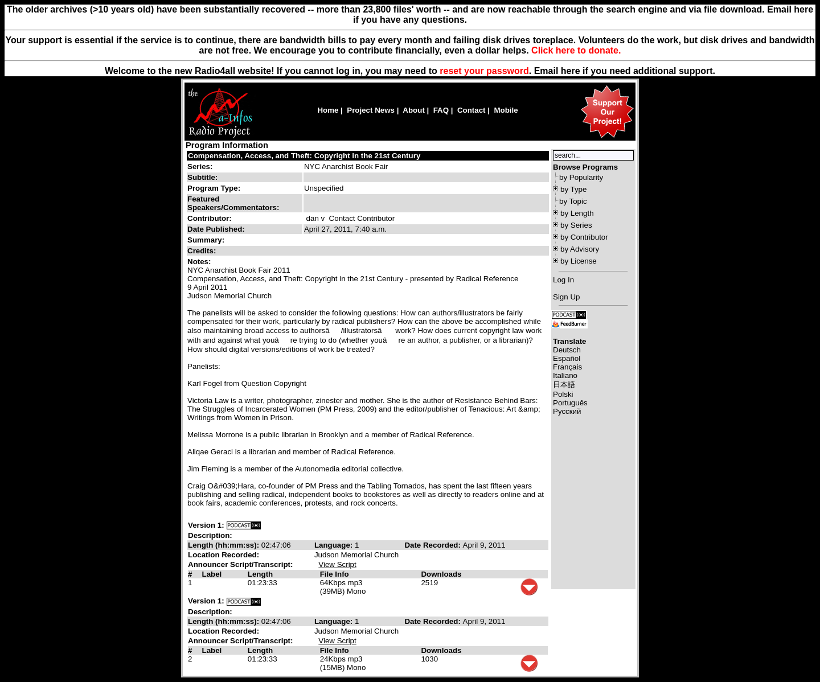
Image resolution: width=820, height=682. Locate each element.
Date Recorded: (433, 545)
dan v (315, 218)
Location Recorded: (223, 554)
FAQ (441, 110)
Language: (334, 545)
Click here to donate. (576, 50)
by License (578, 261)
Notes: (200, 261)
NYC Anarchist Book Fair (346, 166)
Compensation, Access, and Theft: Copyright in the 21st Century (304, 155)
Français (567, 367)
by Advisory (579, 249)
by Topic (573, 201)
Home (327, 110)
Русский (567, 411)
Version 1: (206, 525)
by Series (576, 225)
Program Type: (213, 188)
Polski (563, 394)
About (414, 110)
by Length (577, 213)
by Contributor (584, 237)
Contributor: (209, 218)
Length (260, 574)
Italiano (565, 375)
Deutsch (567, 350)
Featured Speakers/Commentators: (233, 203)
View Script (337, 564)
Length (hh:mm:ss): (224, 545)
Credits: (202, 250)
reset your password (484, 71)
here (570, 71)
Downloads (441, 574)
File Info (334, 574)
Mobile (506, 110)
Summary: (207, 240)
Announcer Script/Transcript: (240, 564)
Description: (210, 535)
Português (570, 402)
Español (566, 358)
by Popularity (581, 177)
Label (212, 574)
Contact (471, 110)
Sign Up (566, 297)
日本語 (564, 384)
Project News (371, 110)
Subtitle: (202, 177)
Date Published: (216, 229)
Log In (563, 280)
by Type (573, 189)
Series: (199, 166)
